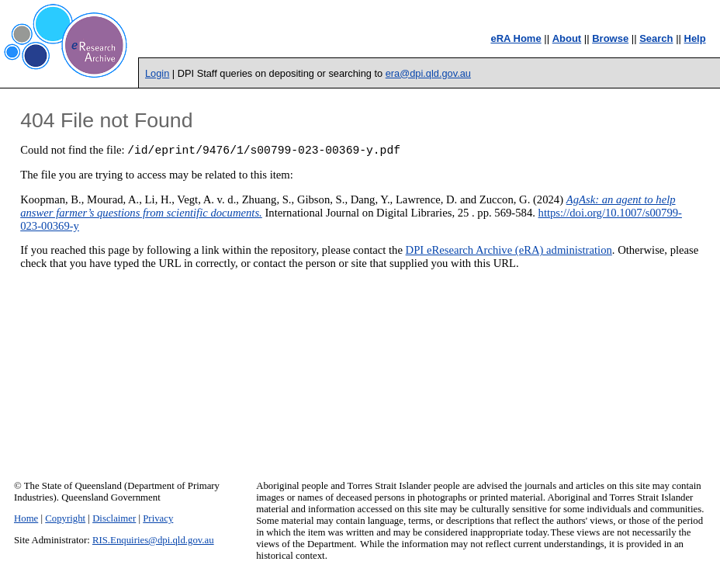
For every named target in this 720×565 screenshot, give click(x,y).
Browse (610, 38)
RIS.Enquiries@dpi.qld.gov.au (153, 540)
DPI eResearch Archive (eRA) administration (509, 252)
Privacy (158, 518)
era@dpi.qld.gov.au (428, 73)
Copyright (65, 518)
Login (157, 73)
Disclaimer (114, 518)
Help (695, 38)
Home (26, 518)
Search (656, 38)
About (567, 38)
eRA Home (515, 38)
